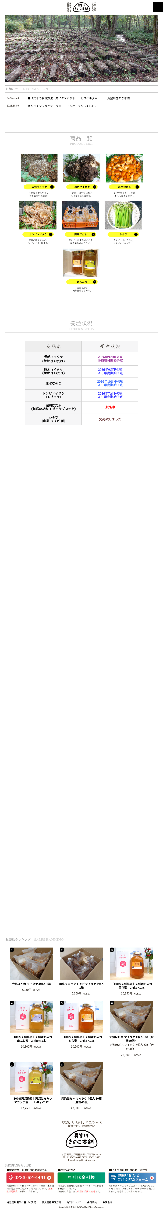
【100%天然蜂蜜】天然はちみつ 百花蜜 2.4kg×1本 (132, 985)
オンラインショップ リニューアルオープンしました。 (62, 106)
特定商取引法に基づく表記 (21, 1202)
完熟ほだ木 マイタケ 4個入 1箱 (31, 984)
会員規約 (92, 1202)
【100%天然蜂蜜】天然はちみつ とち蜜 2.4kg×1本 (82, 1038)
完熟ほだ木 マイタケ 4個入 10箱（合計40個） (81, 1100)
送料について (74, 1202)
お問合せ (107, 1202)
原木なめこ (53, 383)
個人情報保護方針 (51, 1202)
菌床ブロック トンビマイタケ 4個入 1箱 (81, 985)
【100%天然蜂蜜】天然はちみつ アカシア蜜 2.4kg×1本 (32, 1100)
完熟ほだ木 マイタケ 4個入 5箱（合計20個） (131, 1038)
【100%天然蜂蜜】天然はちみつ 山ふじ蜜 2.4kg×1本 (32, 1038)
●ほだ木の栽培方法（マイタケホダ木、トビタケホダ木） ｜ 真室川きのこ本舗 (79, 98)
